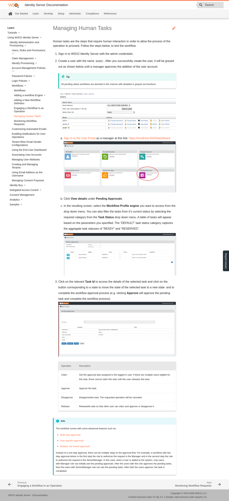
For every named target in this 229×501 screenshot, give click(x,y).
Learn (36, 13)
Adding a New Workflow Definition (27, 102)
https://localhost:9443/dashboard (149, 138)
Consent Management (22, 194)
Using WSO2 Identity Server (24, 37)
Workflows (18, 85)
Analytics (15, 199)
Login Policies (20, 80)
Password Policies (22, 76)
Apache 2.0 (201, 497)
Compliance (92, 13)
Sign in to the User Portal (80, 138)
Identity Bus (16, 185)
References (110, 13)
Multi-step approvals (70, 435)
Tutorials (13, 32)
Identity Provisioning (23, 63)
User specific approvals (72, 440)
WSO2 (198, 493)
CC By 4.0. (158, 497)
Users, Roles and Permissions (28, 50)
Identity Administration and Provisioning (24, 44)
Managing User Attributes (26, 159)
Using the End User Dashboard (29, 149)
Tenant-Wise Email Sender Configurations (27, 143)
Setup (61, 13)
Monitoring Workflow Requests (25, 123)
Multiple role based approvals (75, 446)
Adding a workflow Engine (28, 95)
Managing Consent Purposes (28, 180)
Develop (48, 13)
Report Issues (226, 261)
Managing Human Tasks (27, 116)
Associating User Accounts (27, 154)
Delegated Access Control (24, 190)
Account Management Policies (28, 68)
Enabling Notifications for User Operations (28, 135)
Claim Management (23, 58)
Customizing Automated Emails (29, 129)
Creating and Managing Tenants (25, 166)
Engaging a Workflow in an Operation (29, 110)
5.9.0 (173, 5)
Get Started (21, 13)
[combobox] (203, 5)
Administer (75, 13)
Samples (15, 204)
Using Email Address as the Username (27, 174)
